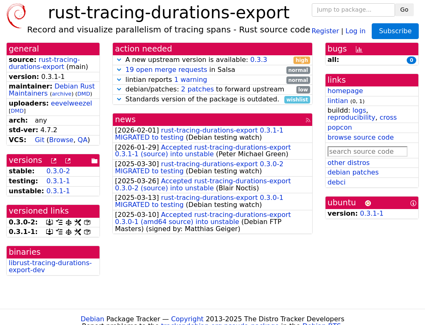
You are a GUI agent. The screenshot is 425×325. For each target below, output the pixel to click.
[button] (119, 60)
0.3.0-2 (58, 171)
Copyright (187, 319)
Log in (355, 30)
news (125, 119)
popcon (340, 127)
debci (336, 182)
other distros (349, 163)
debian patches (353, 172)
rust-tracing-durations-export (44, 63)
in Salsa (212, 70)
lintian (338, 101)
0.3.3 (258, 60)
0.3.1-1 (58, 181)
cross (388, 117)
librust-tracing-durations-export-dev (50, 266)
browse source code (361, 137)
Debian (92, 319)
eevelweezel (71, 103)
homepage (345, 91)
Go (404, 9)
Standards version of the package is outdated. (212, 99)
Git (40, 140)
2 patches (197, 89)
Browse (61, 140)
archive (62, 94)
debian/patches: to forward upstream (212, 89)
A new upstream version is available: (212, 60)
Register (325, 30)
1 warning (190, 80)
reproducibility (351, 117)
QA (83, 140)
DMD (83, 94)
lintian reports (212, 80)
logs (359, 110)
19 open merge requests (166, 70)
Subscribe (395, 31)
